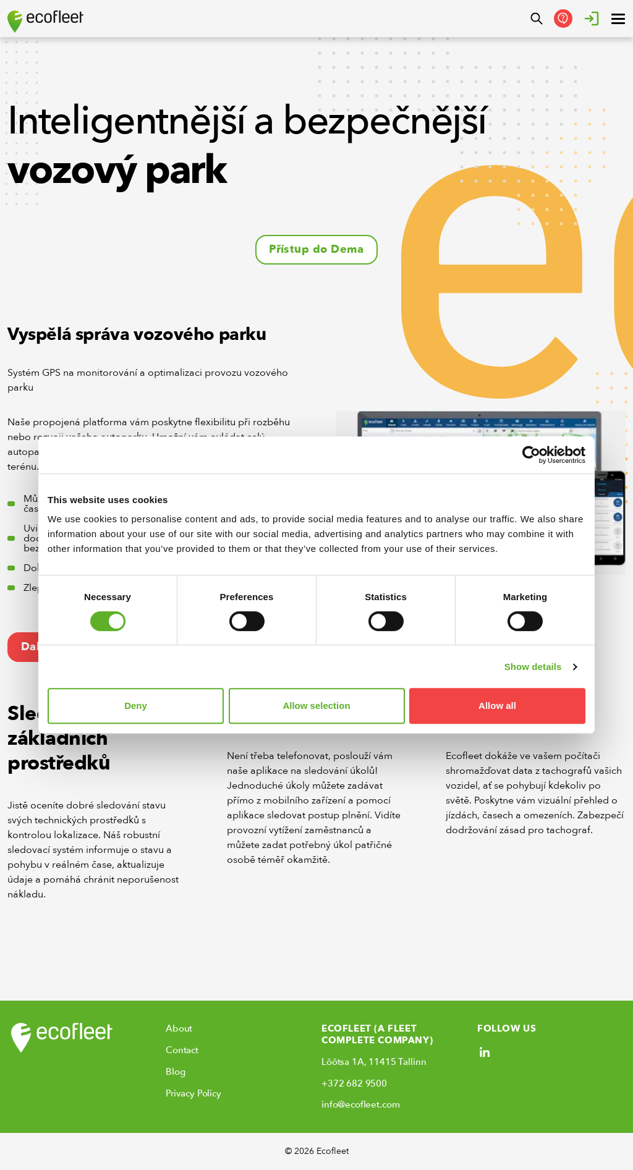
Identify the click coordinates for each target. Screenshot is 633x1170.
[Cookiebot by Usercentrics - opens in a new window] (531, 455)
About (179, 1028)
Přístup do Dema (316, 249)
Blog (175, 1072)
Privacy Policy (193, 1093)
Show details (533, 666)
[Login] (591, 18)
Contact (182, 1050)
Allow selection (316, 705)
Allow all (497, 705)
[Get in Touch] (563, 18)
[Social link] (484, 1052)
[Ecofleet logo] (45, 22)
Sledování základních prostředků (59, 738)
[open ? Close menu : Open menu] (618, 18)
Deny (135, 705)
